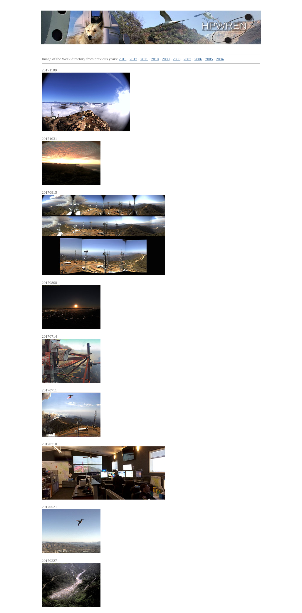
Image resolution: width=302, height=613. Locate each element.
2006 (198, 59)
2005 (209, 59)
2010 (155, 59)
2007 (187, 59)
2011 (144, 59)
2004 (220, 59)
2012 (133, 59)
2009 (166, 59)
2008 (176, 59)
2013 (122, 59)
